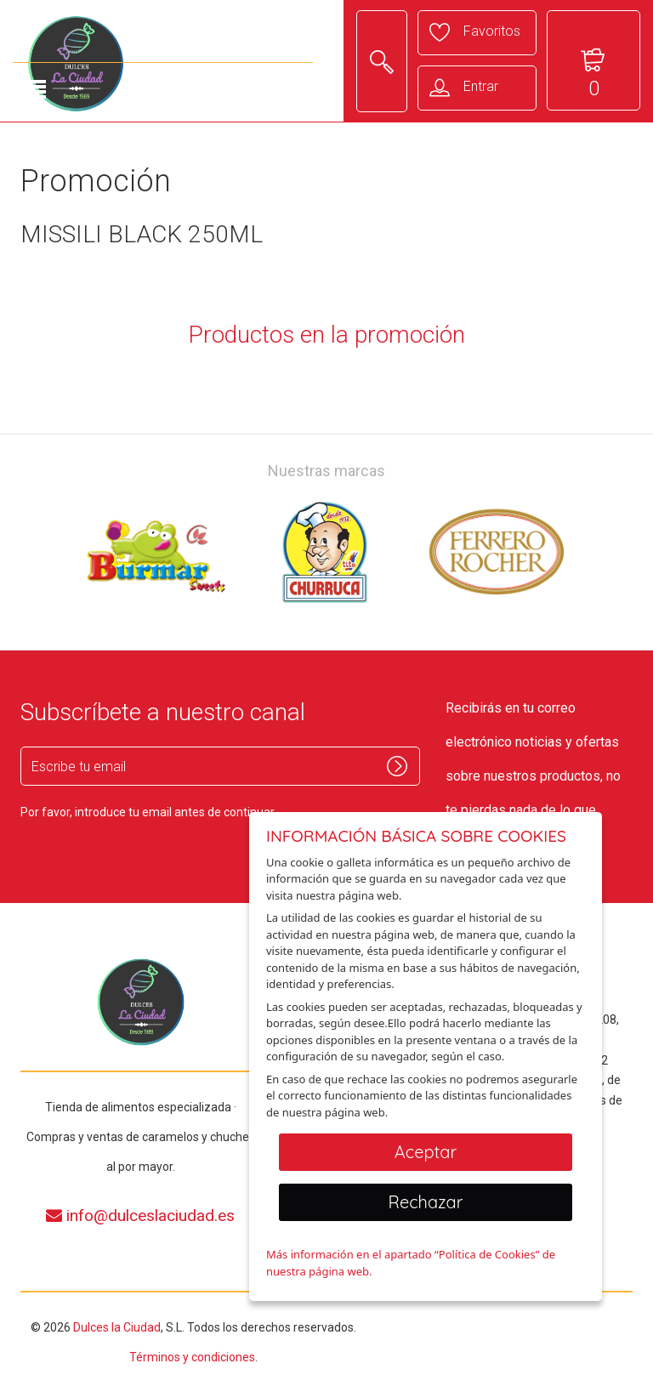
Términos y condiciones (192, 1357)
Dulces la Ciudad (117, 1327)
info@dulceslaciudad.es (140, 1215)
